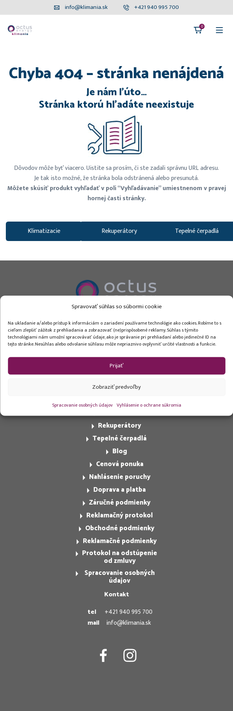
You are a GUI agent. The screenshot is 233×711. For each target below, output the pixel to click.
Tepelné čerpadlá (120, 438)
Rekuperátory (119, 231)
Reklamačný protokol (119, 515)
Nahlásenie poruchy (120, 477)
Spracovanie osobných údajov (82, 405)
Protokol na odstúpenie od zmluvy (119, 557)
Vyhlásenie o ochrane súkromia (149, 405)
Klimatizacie (44, 231)
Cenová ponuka (120, 464)
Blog (119, 451)
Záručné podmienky (120, 503)
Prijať (116, 365)
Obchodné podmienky (119, 528)
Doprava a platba (119, 490)
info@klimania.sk (128, 623)
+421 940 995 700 (128, 612)
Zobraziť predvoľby (116, 387)
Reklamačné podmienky (120, 541)
